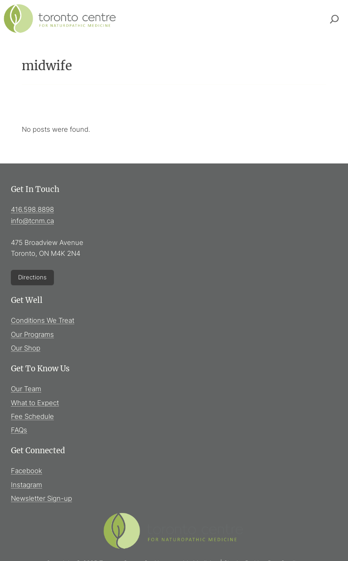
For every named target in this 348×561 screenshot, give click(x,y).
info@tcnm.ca (32, 220)
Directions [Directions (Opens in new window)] (32, 277)
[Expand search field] (334, 19)
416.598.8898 (32, 209)
